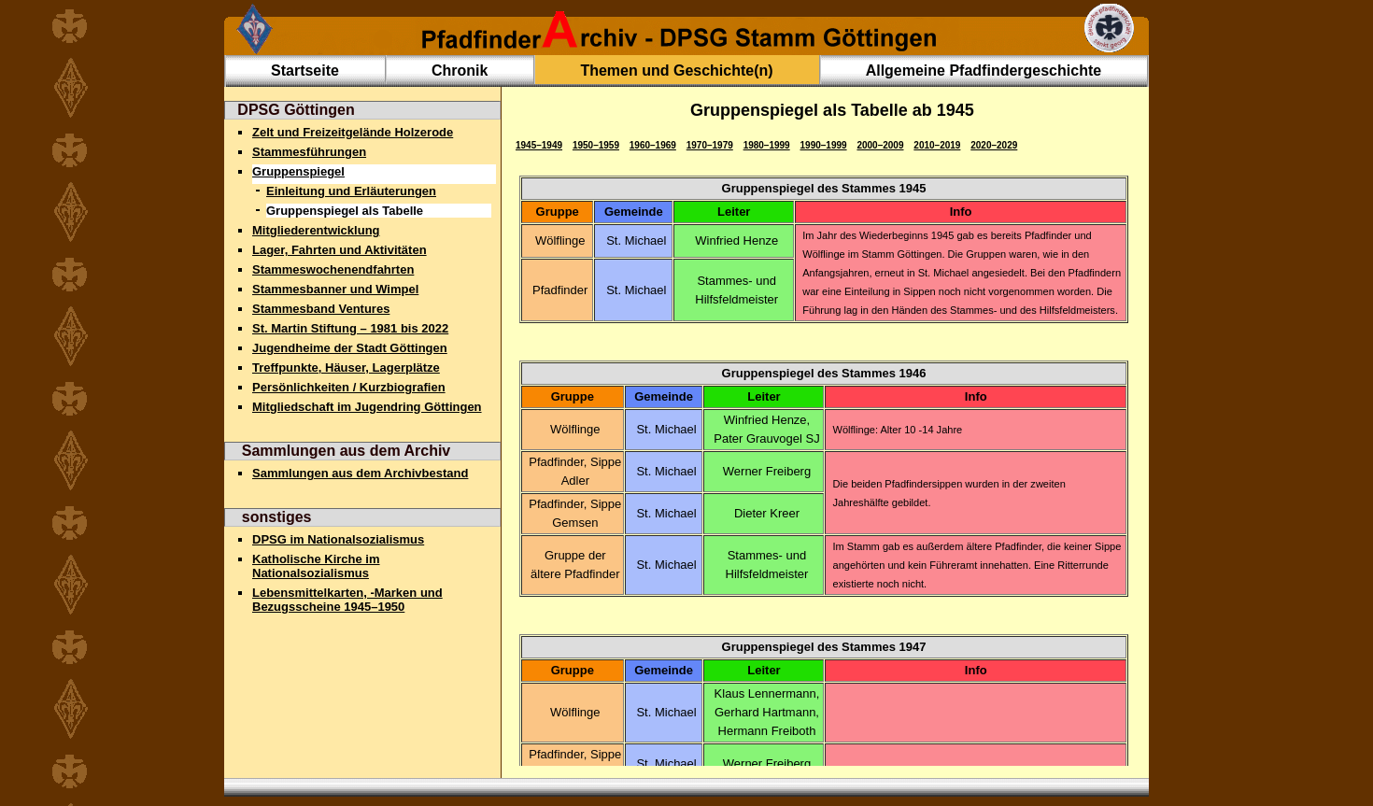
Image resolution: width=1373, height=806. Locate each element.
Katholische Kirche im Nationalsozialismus (316, 566)
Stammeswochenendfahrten (333, 269)
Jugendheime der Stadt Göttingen (349, 348)
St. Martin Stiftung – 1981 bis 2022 (350, 328)
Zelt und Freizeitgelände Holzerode (352, 132)
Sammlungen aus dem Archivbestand (360, 473)
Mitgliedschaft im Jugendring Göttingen (367, 407)
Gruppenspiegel (298, 171)
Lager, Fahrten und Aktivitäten (339, 250)
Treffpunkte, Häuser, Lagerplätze (346, 368)
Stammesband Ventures (320, 309)
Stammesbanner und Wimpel (335, 289)
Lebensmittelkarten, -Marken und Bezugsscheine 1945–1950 (347, 600)
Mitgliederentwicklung (316, 230)
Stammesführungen (309, 152)
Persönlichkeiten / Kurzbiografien (349, 387)
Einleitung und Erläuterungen (351, 191)
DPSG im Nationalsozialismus (338, 539)
